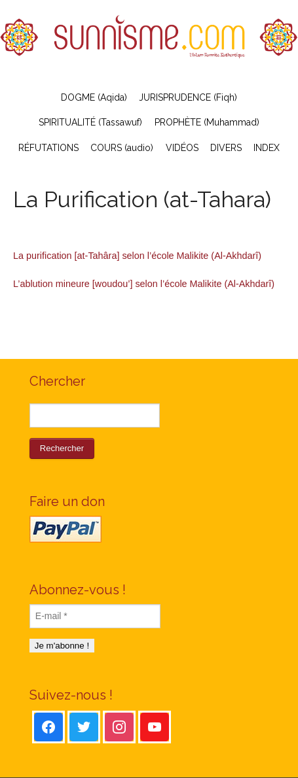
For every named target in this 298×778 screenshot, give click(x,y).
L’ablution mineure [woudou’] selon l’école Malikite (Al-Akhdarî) (143, 284)
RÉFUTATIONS (48, 148)
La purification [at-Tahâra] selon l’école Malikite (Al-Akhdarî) (137, 255)
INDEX (266, 148)
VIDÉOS (182, 148)
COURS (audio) (121, 148)
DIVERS (226, 148)
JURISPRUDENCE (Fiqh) (188, 97)
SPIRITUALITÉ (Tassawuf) (90, 122)
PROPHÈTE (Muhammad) (207, 122)
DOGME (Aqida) (94, 97)
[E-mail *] (94, 616)
